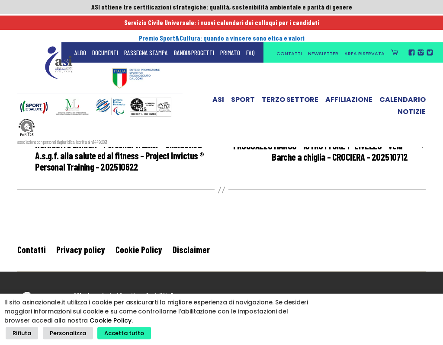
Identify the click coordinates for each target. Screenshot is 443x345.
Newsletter (323, 26)
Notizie (412, 86)
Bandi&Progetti (194, 26)
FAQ (250, 26)
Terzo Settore (290, 74)
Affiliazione (348, 74)
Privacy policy (80, 253)
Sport (243, 74)
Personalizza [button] (63, 334)
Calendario (402, 74)
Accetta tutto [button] (117, 334)
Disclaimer (191, 253)
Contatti (289, 26)
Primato (230, 26)
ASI (218, 74)
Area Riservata (364, 26)
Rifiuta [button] (20, 334)
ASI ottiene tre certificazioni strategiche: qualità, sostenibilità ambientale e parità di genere (221, 7)
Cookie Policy (139, 253)
